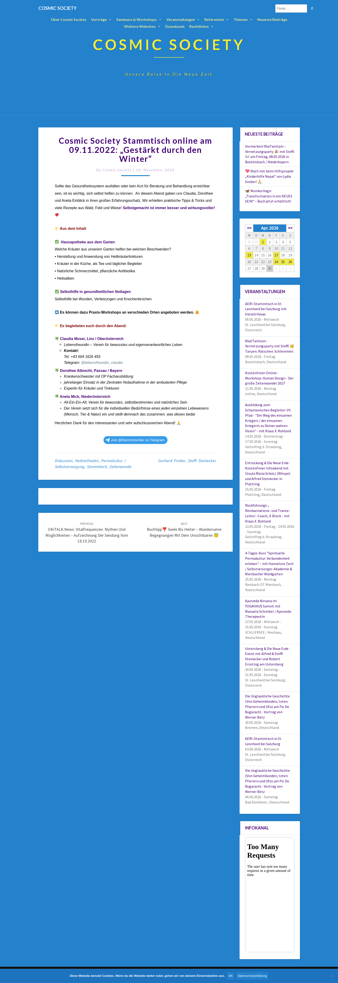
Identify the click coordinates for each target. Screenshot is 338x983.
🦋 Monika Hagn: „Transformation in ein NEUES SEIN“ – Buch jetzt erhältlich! (268, 196)
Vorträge (101, 19)
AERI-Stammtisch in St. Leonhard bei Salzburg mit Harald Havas (266, 309)
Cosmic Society (117, 170)
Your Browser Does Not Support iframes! (269, 894)
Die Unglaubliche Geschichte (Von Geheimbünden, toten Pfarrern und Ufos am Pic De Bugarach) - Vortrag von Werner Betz (267, 706)
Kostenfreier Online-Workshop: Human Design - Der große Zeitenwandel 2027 (269, 378)
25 (283, 261)
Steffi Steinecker (202, 460)
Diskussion (64, 460)
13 (249, 255)
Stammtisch (97, 466)
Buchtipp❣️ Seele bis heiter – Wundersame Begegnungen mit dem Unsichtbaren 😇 (184, 530)
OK (231, 975)
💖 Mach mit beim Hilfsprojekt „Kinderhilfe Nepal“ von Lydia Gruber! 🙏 (269, 176)
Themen (243, 19)
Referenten (216, 19)
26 (290, 261)
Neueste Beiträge (272, 19)
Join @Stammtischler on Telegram (135, 440)
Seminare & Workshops (139, 19)
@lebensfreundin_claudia (102, 363)
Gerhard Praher (171, 460)
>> (290, 228)
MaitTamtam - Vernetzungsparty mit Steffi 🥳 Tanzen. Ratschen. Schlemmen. (269, 346)
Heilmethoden (87, 460)
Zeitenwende (120, 466)
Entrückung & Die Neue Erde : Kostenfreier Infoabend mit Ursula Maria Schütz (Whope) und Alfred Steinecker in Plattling (267, 473)
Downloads (175, 26)
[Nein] (332, 976)
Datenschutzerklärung (252, 975)
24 (276, 261)
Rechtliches (201, 26)
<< (249, 228)
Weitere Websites (142, 26)
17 (276, 255)
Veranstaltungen (183, 19)
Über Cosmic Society (69, 19)
